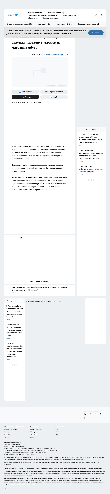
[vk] (14, 238)
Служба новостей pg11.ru (56, 54)
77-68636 (21, 468)
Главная (32, 437)
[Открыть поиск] (96, 15)
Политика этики (60, 427)
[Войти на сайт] (101, 15)
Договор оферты (35, 427)
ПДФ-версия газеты (35, 432)
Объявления (33, 18)
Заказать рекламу (50, 18)
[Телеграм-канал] (95, 414)
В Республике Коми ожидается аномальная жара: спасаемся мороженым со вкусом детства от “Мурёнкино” (40, 290)
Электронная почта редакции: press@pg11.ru (45, 450)
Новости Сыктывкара (56, 13)
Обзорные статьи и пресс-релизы (14, 427)
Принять (96, 33)
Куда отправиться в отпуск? (88, 24)
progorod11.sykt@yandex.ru (12, 454)
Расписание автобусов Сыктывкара (42, 15)
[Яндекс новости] (54, 92)
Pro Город (7, 434)
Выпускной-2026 (44, 24)
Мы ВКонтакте (60, 432)
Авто (57, 434)
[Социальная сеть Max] (54, 97)
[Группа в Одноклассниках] (90, 414)
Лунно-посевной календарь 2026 (19, 24)
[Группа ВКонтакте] (25, 92)
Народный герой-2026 (64, 24)
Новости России (69, 15)
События (6, 437)
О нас (57, 429)
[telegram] (22, 238)
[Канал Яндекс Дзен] (25, 97)
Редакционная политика (11, 429)
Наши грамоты (8, 432)
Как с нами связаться (36, 429)
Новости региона (35, 13)
